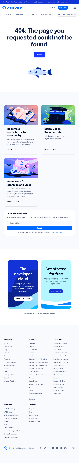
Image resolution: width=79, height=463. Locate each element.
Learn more (50, 149)
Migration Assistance (11, 437)
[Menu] (75, 7)
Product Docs (32, 15)
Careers (7, 353)
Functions (32, 353)
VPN (5, 424)
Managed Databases (36, 375)
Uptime (31, 390)
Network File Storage (36, 384)
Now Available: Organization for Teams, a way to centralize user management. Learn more (36, 2)
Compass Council (59, 365)
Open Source (58, 368)
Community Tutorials (60, 343)
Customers (7, 356)
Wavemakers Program (61, 362)
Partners (7, 359)
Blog (5, 350)
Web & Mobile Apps (11, 415)
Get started (56, 291)
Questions (19, 15)
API (30, 387)
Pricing (55, 378)
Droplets (32, 346)
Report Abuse (33, 415)
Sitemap (31, 448)
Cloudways (32, 399)
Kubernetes (33, 350)
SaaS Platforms (9, 428)
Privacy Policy (58, 232)
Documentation (58, 384)
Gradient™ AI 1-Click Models (38, 365)
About (6, 343)
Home (39, 55)
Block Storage (33, 381)
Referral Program (10, 362)
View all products (23, 299)
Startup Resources (10, 434)
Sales (31, 412)
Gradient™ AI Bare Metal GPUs (39, 362)
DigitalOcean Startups (60, 359)
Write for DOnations (60, 353)
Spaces (31, 378)
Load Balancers (34, 371)
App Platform (33, 356)
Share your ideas (34, 421)
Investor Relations (10, 381)
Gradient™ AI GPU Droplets (38, 359)
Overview (32, 343)
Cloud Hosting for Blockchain (14, 431)
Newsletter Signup (59, 371)
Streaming (7, 421)
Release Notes (58, 387)
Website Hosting (9, 409)
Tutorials (7, 15)
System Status (33, 418)
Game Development (11, 418)
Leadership (8, 346)
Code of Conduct (59, 390)
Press (6, 368)
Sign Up (11, 149)
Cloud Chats (46, 15)
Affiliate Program (9, 365)
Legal (6, 371)
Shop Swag (57, 393)
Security (7, 378)
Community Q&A (58, 346)
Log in (51, 8)
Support (31, 409)
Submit (39, 228)
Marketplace (57, 375)
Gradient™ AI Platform (36, 368)
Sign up (63, 8)
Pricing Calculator (59, 381)
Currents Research (59, 356)
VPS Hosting (8, 412)
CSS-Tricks (57, 350)
